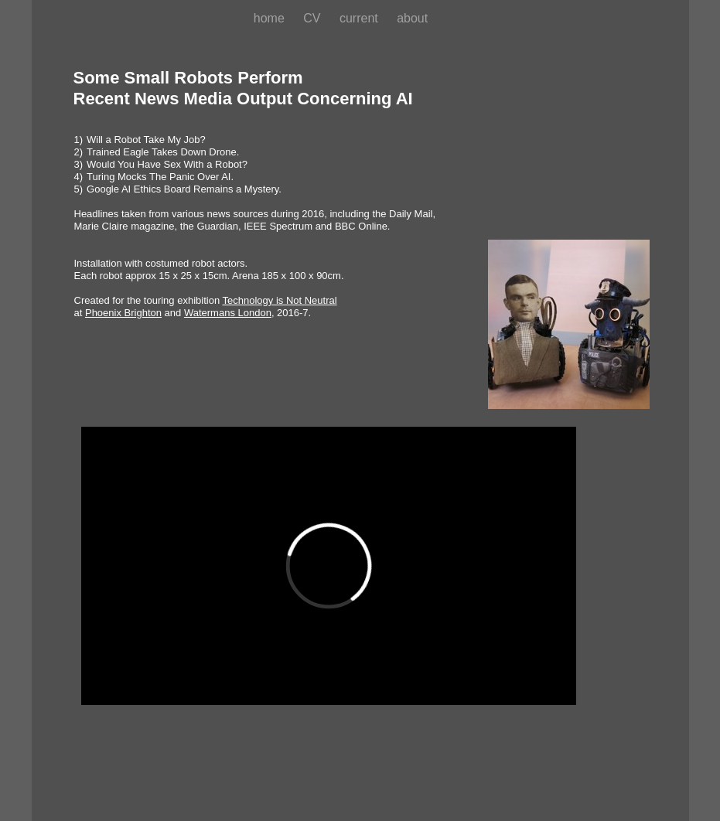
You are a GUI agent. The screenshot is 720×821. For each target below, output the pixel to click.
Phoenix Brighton (123, 313)
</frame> (328, 566)
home (271, 18)
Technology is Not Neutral (280, 300)
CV (313, 18)
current (360, 18)
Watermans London (227, 313)
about (412, 18)
